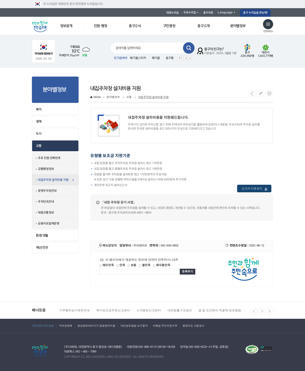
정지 (186, 58)
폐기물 (156, 58)
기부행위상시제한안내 (74, 310)
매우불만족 (161, 265)
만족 (120, 265)
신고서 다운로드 (254, 188)
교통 (129, 97)
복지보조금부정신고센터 (113, 310)
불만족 (145, 265)
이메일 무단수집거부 (165, 325)
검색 (189, 48)
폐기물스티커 (138, 58)
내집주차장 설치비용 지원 (153, 97)
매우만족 (106, 265)
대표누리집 (172, 12)
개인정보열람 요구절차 (134, 325)
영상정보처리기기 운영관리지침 (96, 325)
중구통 (170, 58)
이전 (182, 58)
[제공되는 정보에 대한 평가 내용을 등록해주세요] (139, 272)
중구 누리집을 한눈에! (255, 12)
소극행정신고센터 (148, 310)
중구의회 (208, 12)
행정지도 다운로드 (193, 325)
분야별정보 (114, 97)
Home (97, 97)
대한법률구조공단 (179, 310)
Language (225, 12)
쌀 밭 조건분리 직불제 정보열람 (219, 310)
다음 (189, 58)
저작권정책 (65, 325)
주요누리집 (189, 12)
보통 (131, 265)
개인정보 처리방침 (43, 325)
